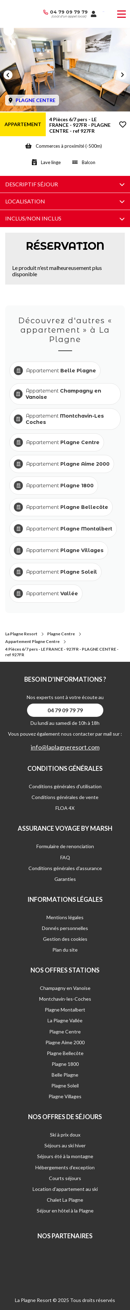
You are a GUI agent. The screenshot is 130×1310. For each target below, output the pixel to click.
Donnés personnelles (65, 928)
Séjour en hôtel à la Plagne (65, 1211)
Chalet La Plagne (65, 1200)
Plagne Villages (65, 1096)
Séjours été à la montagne (65, 1156)
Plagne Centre (61, 633)
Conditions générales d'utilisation (65, 786)
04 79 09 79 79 (69, 12)
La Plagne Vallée (65, 1020)
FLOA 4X (65, 808)
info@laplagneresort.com (65, 747)
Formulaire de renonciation (65, 846)
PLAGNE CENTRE (35, 100)
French (103, 11)
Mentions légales (65, 917)
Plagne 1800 (65, 1064)
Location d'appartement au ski (65, 1189)
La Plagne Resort (21, 633)
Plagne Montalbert (65, 1010)
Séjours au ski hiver (65, 1145)
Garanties (65, 879)
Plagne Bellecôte (65, 1053)
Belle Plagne (65, 1075)
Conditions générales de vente (65, 797)
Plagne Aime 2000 (65, 1042)
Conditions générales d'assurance (65, 868)
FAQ (65, 857)
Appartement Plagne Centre (32, 641)
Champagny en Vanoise (65, 988)
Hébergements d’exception (65, 1167)
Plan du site (65, 950)
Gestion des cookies (65, 939)
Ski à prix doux (65, 1135)
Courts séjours (65, 1178)
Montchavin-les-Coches (65, 999)
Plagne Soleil (65, 1085)
